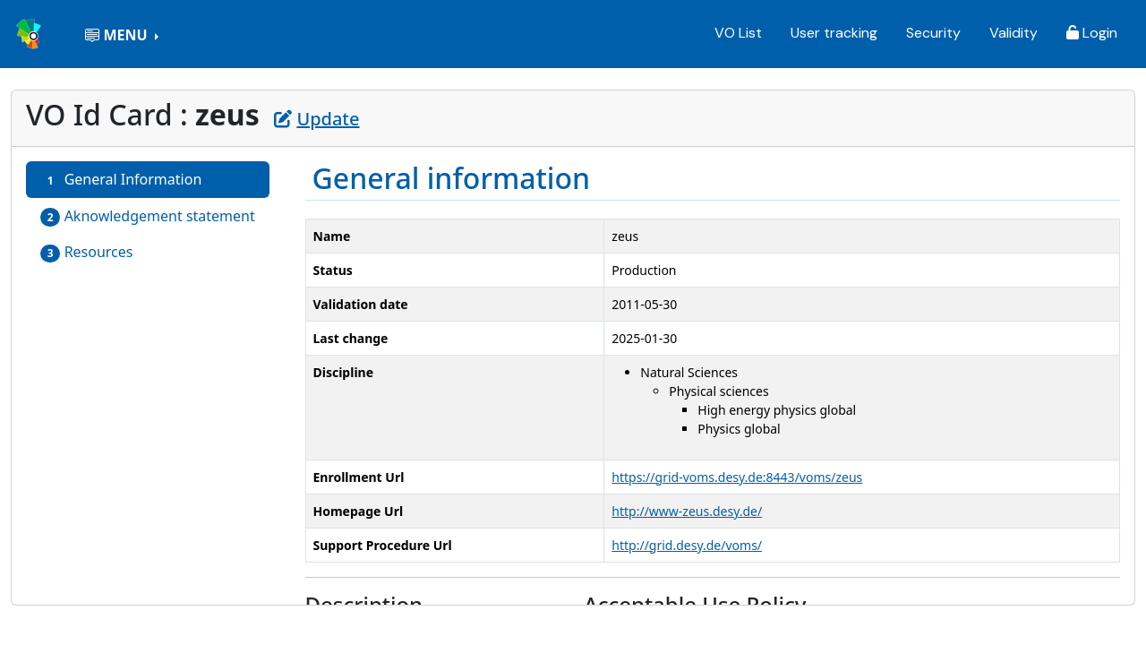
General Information (120, 179)
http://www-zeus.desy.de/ (686, 511)
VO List (738, 32)
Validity (1013, 32)
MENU (117, 35)
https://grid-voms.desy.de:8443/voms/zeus (736, 477)
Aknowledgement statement (147, 216)
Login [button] (1091, 32)
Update (316, 119)
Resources (86, 252)
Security (933, 32)
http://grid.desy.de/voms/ (686, 545)
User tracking (834, 32)
